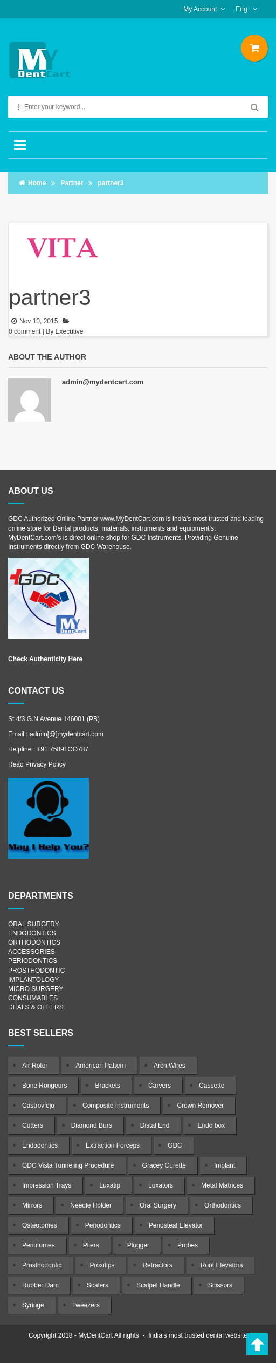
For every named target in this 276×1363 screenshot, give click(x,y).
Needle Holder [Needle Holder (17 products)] (91, 1205)
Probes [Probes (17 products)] (187, 1245)
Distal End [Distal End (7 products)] (155, 1125)
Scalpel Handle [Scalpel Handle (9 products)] (158, 1285)
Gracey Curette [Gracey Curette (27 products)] (164, 1165)
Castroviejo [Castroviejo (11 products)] (38, 1105)
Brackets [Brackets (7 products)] (107, 1085)
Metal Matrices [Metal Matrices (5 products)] (222, 1185)
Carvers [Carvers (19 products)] (159, 1085)
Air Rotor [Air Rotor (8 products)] (34, 1065)
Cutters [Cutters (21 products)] (32, 1125)
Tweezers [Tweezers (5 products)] (86, 1305)
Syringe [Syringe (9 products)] (33, 1305)
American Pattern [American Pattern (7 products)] (100, 1065)
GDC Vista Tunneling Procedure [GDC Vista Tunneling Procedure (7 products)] (68, 1165)
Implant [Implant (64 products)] (224, 1165)
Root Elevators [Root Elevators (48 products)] (222, 1265)
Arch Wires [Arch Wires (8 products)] (169, 1065)
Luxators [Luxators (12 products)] (160, 1185)
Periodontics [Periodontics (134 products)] (103, 1225)
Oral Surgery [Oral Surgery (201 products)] (158, 1205)
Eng (242, 9)
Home (37, 183)
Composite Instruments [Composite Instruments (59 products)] (115, 1105)
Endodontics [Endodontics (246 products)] (40, 1145)
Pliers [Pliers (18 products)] (91, 1245)
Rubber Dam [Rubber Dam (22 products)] (40, 1285)
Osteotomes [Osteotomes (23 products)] (39, 1225)
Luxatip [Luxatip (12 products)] (109, 1185)
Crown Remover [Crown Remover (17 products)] (200, 1105)
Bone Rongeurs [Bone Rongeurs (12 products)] (44, 1085)
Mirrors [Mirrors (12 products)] (32, 1205)
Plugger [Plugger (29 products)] (138, 1245)
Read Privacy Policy (37, 764)
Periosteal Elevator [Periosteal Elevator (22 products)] (176, 1225)
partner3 (50, 297)
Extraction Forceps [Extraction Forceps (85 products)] (113, 1145)
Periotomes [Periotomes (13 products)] (38, 1245)
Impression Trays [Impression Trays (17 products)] (46, 1185)
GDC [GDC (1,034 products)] (175, 1145)
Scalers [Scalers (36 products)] (97, 1285)
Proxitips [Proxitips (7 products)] (101, 1265)
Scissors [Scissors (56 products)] (220, 1285)
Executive (70, 331)
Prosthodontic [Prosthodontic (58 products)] (41, 1265)
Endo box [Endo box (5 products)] (211, 1125)
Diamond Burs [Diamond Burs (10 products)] (91, 1125)
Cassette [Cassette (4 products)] (211, 1085)
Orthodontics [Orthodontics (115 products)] (222, 1205)
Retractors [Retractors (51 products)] (157, 1265)
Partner (71, 183)
